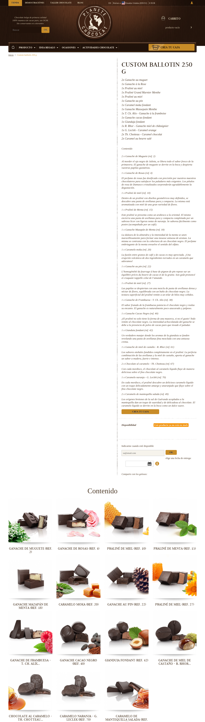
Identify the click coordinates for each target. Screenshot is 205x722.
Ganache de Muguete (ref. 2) (140, 156)
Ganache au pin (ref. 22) (138, 266)
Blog (80, 3)
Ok (171, 453)
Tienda (15, 3)
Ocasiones (70, 48)
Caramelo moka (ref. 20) (138, 249)
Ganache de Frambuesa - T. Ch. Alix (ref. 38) (149, 299)
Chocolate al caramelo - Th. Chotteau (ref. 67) (149, 363)
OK (45, 30)
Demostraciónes (34, 3)
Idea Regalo (48, 48)
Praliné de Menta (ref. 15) (139, 209)
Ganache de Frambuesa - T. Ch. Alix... (30, 662)
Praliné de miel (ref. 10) (138, 192)
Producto (27, 48)
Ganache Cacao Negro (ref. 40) (141, 313)
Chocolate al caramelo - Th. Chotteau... (30, 718)
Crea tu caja (170, 47)
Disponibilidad (129, 425)
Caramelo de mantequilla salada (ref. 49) (147, 394)
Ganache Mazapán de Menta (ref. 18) (145, 229)
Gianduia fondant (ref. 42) (139, 330)
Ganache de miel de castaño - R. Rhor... (174, 662)
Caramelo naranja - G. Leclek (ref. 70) (145, 377)
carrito (174, 19)
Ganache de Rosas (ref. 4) (139, 172)
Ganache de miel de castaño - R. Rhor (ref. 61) (149, 346)
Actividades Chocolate (99, 48)
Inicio (11, 55)
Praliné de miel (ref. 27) (138, 283)
